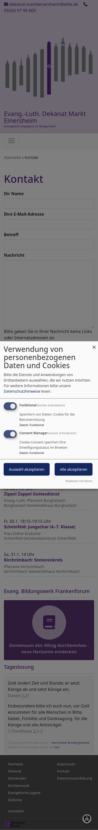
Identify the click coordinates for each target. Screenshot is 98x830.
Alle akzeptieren (73, 469)
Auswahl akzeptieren (26, 469)
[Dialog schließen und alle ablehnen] (94, 344)
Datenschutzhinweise (22, 391)
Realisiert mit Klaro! (79, 481)
